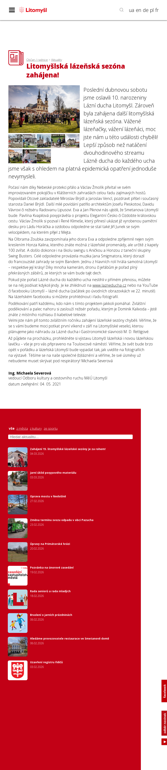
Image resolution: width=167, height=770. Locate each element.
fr (157, 10)
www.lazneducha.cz (109, 285)
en (138, 10)
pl (152, 10)
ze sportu (51, 428)
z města (22, 428)
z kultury (36, 428)
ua (131, 10)
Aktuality (56, 60)
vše (11, 428)
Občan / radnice (37, 60)
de (145, 10)
